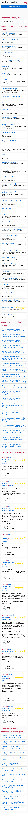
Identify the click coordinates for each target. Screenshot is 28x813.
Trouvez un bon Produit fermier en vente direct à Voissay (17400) (13, 802)
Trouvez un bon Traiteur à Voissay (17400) (13, 742)
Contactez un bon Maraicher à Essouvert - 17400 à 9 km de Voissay (12, 412)
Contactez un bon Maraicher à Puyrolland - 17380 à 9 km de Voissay (12, 439)
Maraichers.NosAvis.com (10, 2)
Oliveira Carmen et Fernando (7, 677)
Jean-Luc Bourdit (7, 208)
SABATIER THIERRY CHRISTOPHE (9, 192)
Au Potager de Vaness (9, 140)
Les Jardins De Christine (10, 39)
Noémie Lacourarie (8, 46)
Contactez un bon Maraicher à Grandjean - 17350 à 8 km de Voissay (12, 405)
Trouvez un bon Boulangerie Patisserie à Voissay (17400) (11, 736)
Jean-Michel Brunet (8, 243)
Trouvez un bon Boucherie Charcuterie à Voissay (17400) (12, 747)
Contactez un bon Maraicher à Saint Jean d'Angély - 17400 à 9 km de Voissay (14, 419)
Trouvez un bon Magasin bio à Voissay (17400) (12, 764)
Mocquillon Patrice (8, 308)
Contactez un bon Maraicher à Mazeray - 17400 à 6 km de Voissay (14, 381)
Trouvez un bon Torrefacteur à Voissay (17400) (12, 808)
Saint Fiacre (6, 102)
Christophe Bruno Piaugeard (11, 96)
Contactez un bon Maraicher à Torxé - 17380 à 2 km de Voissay (13, 329)
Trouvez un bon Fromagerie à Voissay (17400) (12, 769)
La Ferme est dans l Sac (10, 251)
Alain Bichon (6, 221)
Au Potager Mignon (8, 169)
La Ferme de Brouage (9, 264)
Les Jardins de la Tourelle (6, 459)
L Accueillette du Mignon (10, 88)
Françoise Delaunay (8, 33)
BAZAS (11, 485)
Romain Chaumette (8, 132)
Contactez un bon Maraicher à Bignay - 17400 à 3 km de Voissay (13, 340)
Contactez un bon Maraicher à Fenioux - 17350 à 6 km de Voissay (14, 386)
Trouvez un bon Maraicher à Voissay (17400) (11, 791)
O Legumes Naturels (9, 162)
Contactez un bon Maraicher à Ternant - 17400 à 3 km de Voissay (13, 335)
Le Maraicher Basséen (9, 235)
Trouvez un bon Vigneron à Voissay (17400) (14, 775)
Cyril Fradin (6, 66)
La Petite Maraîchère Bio (10, 60)
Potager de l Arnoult (8, 124)
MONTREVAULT (8, 619)
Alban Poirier (6, 73)
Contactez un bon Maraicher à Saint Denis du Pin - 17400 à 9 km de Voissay (14, 432)
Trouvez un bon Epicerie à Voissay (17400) (13, 753)
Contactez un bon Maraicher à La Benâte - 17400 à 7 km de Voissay (13, 399)
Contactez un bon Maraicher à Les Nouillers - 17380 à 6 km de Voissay (14, 375)
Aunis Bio (5, 284)
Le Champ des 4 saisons (6, 483)
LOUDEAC (6, 463)
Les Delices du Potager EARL (12, 278)
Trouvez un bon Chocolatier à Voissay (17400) (12, 780)
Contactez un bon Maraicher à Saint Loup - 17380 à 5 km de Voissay (14, 364)
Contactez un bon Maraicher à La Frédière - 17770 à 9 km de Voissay (14, 425)
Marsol (4, 154)
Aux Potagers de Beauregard (12, 52)
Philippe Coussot (7, 292)
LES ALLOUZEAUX (8, 176)
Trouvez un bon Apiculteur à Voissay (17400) (11, 797)
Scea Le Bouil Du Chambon (11, 229)
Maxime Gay (6, 147)
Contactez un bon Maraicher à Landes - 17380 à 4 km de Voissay (13, 351)
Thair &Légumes (7, 314)
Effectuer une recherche (14, 6)
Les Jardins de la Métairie (10, 184)
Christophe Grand (8, 271)
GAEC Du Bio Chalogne (10, 300)
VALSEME (5, 541)
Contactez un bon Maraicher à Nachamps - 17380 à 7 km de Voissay (12, 393)
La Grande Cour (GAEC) (6, 537)
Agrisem (4, 79)
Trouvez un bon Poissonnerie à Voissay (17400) (12, 786)
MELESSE (6, 681)
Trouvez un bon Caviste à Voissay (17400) (13, 758)
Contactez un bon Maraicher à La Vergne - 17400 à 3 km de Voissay (13, 346)
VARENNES (8, 653)
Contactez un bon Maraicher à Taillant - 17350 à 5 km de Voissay (13, 370)
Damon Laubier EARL (9, 117)
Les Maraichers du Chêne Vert (12, 200)
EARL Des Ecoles (8, 214)
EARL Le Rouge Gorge (9, 257)
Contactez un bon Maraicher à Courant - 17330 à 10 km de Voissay (12, 446)
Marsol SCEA (6, 109)
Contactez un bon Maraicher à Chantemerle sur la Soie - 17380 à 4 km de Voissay (13, 358)
